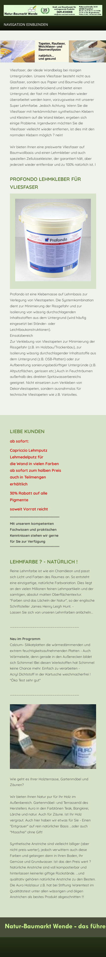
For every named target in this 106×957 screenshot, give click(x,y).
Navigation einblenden (26, 24)
